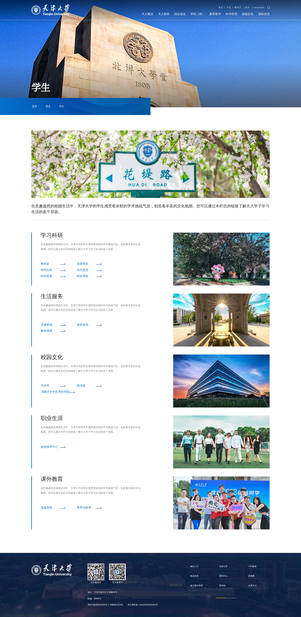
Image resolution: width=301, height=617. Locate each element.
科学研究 (231, 14)
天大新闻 (164, 14)
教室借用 (46, 330)
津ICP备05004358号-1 (98, 605)
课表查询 (82, 324)
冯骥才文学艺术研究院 (55, 391)
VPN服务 (252, 566)
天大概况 (147, 14)
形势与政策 (84, 507)
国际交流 (264, 14)
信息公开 (223, 566)
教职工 (238, 7)
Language (259, 7)
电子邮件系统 (196, 585)
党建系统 (46, 507)
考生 (220, 7)
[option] (201, 576)
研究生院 (46, 269)
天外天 (45, 385)
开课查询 (46, 324)
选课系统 (82, 263)
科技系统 (82, 276)
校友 (247, 7)
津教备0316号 (116, 605)
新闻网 (251, 576)
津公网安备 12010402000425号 (142, 605)
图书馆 (81, 385)
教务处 (45, 263)
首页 (34, 106)
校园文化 (247, 14)
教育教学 (215, 14)
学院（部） (197, 14)
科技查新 (46, 276)
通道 (47, 106)
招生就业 (180, 14)
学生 (229, 7)
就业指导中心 (49, 446)
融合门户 (194, 566)
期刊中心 (223, 576)
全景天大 (252, 585)
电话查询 (194, 576)
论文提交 (82, 269)
